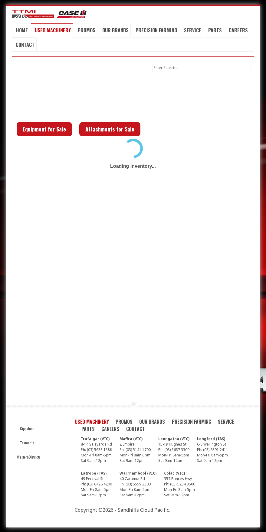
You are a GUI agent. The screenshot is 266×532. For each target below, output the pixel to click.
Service (192, 30)
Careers (238, 30)
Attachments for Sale (109, 129)
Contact (25, 44)
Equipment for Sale (44, 129)
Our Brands (115, 30)
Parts (215, 30)
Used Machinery (53, 30)
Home (22, 30)
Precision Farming (156, 30)
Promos (86, 30)
